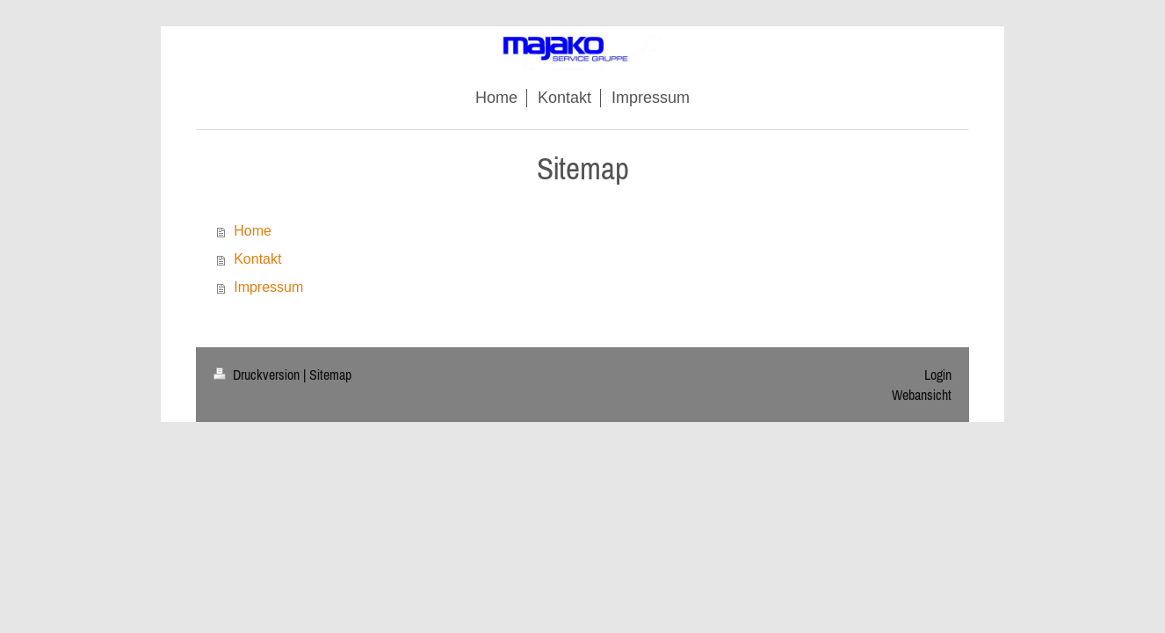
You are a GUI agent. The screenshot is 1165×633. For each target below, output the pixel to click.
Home (252, 230)
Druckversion (258, 374)
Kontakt (257, 258)
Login (938, 374)
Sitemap (330, 374)
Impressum (268, 287)
